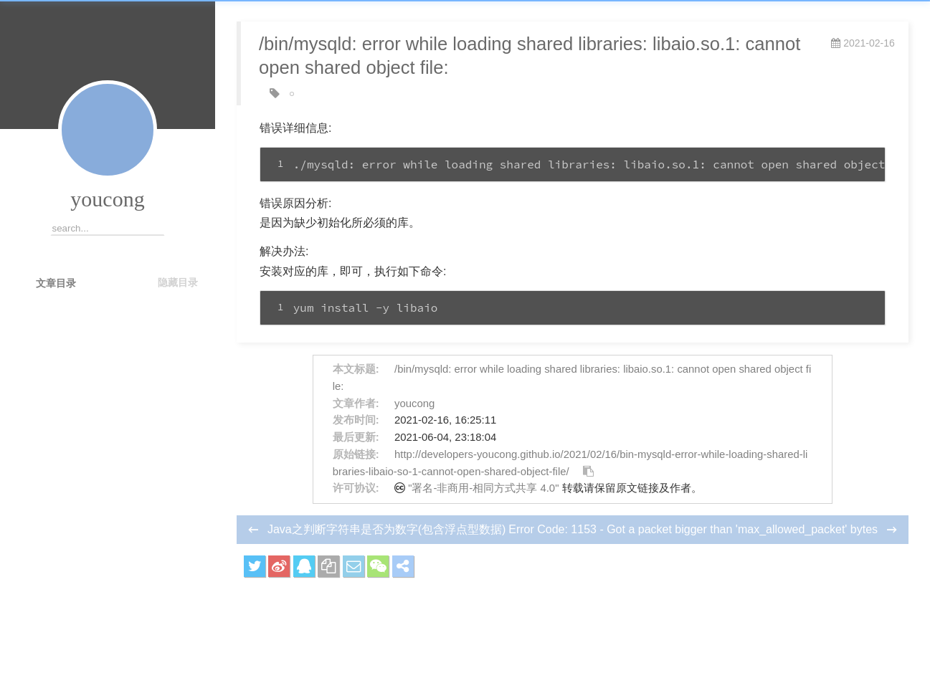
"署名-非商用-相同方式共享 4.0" (483, 488)
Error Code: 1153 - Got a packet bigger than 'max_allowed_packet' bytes (694, 529)
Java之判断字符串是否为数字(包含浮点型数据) (386, 529)
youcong (107, 199)
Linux (306, 94)
